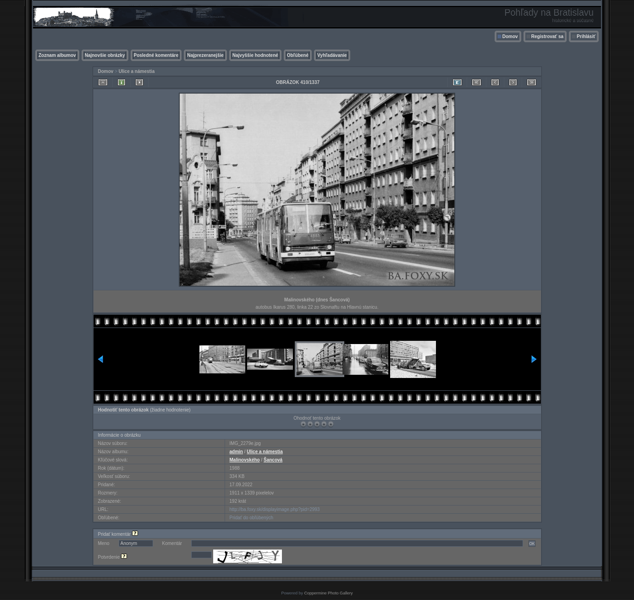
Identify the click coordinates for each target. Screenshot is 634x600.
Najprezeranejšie (205, 55)
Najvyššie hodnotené (255, 55)
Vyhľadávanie (332, 55)
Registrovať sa (547, 36)
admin (236, 451)
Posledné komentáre (156, 55)
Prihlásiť (586, 36)
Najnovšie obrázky (105, 55)
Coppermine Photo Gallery (328, 593)
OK (532, 543)
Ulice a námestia (136, 71)
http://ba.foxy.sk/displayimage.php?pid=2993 (275, 509)
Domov (510, 36)
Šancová (273, 459)
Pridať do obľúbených (252, 517)
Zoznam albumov (57, 55)
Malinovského (245, 459)
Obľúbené (298, 55)
